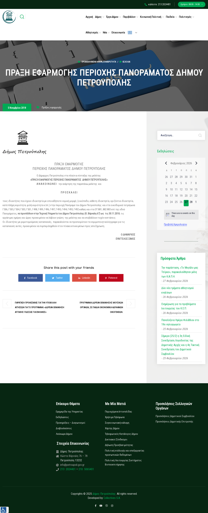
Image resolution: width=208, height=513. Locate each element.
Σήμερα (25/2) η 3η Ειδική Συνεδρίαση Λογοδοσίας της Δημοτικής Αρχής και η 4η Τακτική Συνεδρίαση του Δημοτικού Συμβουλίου (180, 344)
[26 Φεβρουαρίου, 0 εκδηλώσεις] (181, 203)
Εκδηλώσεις (62, 417)
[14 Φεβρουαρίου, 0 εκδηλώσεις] (191, 190)
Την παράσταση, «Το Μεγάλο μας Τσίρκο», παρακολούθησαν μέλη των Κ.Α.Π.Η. (179, 272)
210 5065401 (86, 469)
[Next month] (196, 163)
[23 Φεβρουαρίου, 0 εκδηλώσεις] (166, 203)
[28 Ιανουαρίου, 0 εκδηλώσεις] (176, 178)
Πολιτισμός (185, 16)
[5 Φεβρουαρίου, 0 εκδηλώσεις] (181, 184)
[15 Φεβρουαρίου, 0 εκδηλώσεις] (196, 190)
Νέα (105, 32)
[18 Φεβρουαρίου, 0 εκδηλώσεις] (176, 197)
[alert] (181, 215)
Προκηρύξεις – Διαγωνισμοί (70, 422)
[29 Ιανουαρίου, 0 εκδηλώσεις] (181, 178)
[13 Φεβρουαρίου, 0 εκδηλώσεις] (186, 190)
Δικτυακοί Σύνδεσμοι (116, 439)
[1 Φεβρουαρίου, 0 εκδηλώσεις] (196, 178)
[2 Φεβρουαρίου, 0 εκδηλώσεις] (166, 184)
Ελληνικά (130, 32)
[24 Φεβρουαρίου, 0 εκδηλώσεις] (171, 203)
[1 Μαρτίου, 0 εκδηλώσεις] (196, 203)
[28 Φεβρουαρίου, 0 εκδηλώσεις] (191, 203)
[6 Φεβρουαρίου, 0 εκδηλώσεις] (186, 184)
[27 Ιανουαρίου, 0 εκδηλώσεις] (171, 178)
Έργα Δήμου (112, 16)
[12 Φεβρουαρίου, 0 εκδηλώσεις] (181, 190)
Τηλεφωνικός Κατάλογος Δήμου (121, 433)
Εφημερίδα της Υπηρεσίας (69, 411)
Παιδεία (170, 16)
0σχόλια (124, 62)
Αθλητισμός (92, 32)
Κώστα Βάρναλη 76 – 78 (73, 456)
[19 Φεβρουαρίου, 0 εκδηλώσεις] (181, 197)
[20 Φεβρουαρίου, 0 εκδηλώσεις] (186, 197)
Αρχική (89, 16)
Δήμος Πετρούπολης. (104, 493)
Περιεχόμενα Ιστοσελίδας (118, 411)
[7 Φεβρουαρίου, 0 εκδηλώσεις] (191, 184)
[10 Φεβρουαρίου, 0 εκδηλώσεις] (171, 190)
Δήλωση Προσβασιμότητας (119, 445)
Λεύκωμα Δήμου (64, 433)
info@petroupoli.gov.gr (72, 464)
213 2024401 (68, 469)
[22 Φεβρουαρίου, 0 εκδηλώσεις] (196, 197)
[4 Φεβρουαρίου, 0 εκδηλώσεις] (176, 184)
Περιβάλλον (129, 16)
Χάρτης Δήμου (112, 428)
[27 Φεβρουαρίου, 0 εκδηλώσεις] (186, 203)
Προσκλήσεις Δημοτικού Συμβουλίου (175, 416)
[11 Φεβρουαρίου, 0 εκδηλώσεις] (176, 190)
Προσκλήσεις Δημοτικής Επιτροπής (174, 421)
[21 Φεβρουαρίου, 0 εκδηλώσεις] (191, 197)
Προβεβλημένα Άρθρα (92, 62)
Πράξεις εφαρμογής (52, 107)
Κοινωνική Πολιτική (150, 16)
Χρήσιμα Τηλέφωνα (115, 417)
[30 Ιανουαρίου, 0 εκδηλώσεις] (186, 178)
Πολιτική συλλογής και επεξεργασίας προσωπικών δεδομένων (124, 452)
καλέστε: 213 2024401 (158, 4)
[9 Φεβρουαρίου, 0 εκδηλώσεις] (166, 190)
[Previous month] (166, 163)
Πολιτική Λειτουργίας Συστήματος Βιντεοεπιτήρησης (123, 462)
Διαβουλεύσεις (64, 428)
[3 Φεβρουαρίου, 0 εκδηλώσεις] (171, 184)
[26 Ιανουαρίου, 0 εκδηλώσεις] (166, 178)
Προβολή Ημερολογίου (175, 224)
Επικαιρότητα (109, 62)
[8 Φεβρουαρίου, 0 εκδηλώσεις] (196, 184)
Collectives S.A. (112, 498)
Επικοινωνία (118, 32)
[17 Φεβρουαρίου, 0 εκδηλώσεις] (171, 197)
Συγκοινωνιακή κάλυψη (117, 422)
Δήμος (98, 16)
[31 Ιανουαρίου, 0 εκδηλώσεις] (191, 178)
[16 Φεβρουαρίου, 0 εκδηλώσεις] (166, 197)
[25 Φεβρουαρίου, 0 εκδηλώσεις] (176, 203)
